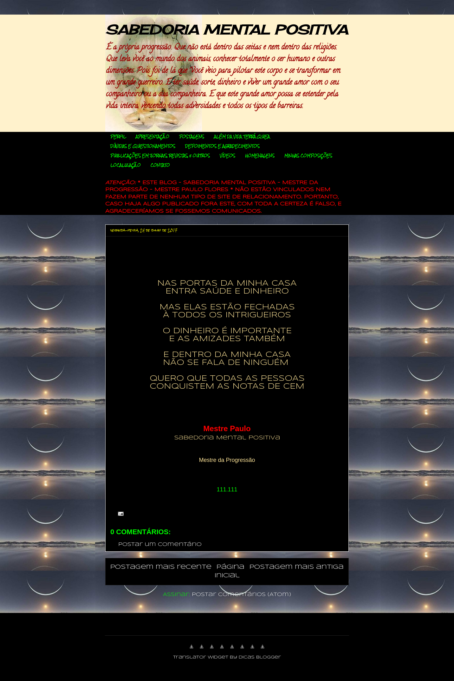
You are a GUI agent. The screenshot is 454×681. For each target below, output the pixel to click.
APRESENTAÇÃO (152, 136)
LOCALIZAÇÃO (125, 165)
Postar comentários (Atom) (241, 594)
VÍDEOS (227, 155)
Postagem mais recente (160, 567)
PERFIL (118, 136)
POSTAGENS (191, 136)
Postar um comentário (160, 544)
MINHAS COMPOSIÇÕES (308, 155)
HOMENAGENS (260, 155)
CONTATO (160, 165)
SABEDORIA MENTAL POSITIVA (226, 30)
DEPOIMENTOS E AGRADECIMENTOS (222, 146)
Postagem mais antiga (297, 567)
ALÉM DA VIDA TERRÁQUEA (242, 136)
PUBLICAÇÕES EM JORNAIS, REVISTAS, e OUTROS (160, 155)
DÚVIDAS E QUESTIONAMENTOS (142, 146)
